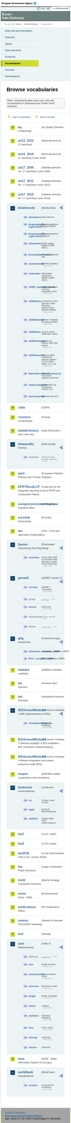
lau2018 (23, 853)
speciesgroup (34, 396)
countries (33, 557)
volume (32, 1047)
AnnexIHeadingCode (34, 723)
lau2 (21, 843)
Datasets (10, 37)
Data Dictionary (31, 24)
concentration (34, 974)
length (32, 996)
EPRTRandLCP (29, 486)
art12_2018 (26, 154)
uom (21, 943)
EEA (20, 3)
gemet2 (23, 577)
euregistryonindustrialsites (29, 504)
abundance (34, 217)
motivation (34, 273)
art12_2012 (26, 140)
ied (20, 696)
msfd (21, 880)
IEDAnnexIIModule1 (29, 710)
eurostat (24, 517)
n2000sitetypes (34, 341)
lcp (20, 866)
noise (22, 893)
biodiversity (26, 207)
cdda (21, 407)
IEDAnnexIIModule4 (29, 756)
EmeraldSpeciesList (34, 254)
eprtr (21, 473)
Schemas (10, 56)
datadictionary (28, 430)
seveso (23, 920)
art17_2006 (26, 167)
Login (42, 8)
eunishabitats (34, 263)
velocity (32, 1037)
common (24, 417)
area (30, 964)
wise (21, 1058)
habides (23, 669)
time (30, 1027)
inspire (23, 773)
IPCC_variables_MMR (34, 658)
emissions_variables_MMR (34, 651)
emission (33, 986)
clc (30, 800)
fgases (23, 544)
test (20, 934)
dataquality (34, 243)
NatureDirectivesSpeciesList (34, 373)
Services (10, 69)
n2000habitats (34, 319)
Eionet (19, 24)
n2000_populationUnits (34, 287)
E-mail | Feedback (15, 1112)
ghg (20, 638)
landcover (25, 787)
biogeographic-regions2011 (34, 235)
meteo (32, 1005)
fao (20, 531)
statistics (33, 1015)
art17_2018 (26, 194)
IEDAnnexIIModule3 (29, 739)
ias (20, 683)
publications (27, 907)
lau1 (21, 834)
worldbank (25, 1072)
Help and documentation (18, 30)
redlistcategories (34, 384)
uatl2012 (33, 818)
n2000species (34, 355)
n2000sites (34, 331)
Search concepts (47, 117)
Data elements (13, 50)
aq (20, 127)
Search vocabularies (21, 117)
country (32, 1085)
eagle (31, 809)
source (32, 606)
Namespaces (12, 76)
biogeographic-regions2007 (34, 225)
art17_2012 (26, 181)
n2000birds (34, 301)
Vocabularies (12, 63)
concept (33, 587)
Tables (8, 43)
